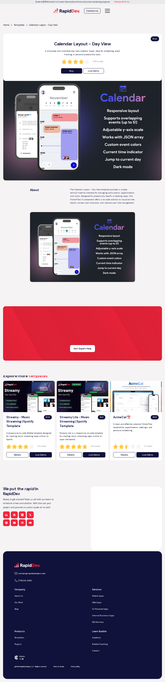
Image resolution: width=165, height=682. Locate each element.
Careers (95, 650)
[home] (67, 10)
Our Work (18, 602)
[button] (107, 11)
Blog (16, 609)
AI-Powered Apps (100, 609)
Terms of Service (58, 666)
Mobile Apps (98, 596)
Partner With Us (121, 1)
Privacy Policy (75, 666)
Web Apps (96, 602)
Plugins (18, 644)
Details (17, 454)
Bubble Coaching (100, 644)
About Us (18, 596)
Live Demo (93, 70)
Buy (71, 70)
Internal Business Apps (103, 615)
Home (6, 24)
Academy (96, 637)
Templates (19, 24)
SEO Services (98, 622)
